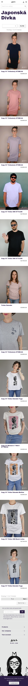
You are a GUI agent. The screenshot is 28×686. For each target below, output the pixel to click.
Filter (22, 26)
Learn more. (18, 680)
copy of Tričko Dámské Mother (12, 492)
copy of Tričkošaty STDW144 (12, 71)
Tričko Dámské (6, 305)
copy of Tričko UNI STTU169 (11, 212)
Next (25, 599)
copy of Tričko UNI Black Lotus (12, 539)
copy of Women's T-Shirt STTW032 (10, 446)
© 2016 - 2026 (14, 643)
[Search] (14, 6)
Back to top (22, 603)
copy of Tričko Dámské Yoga (12, 399)
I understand (14, 683)
